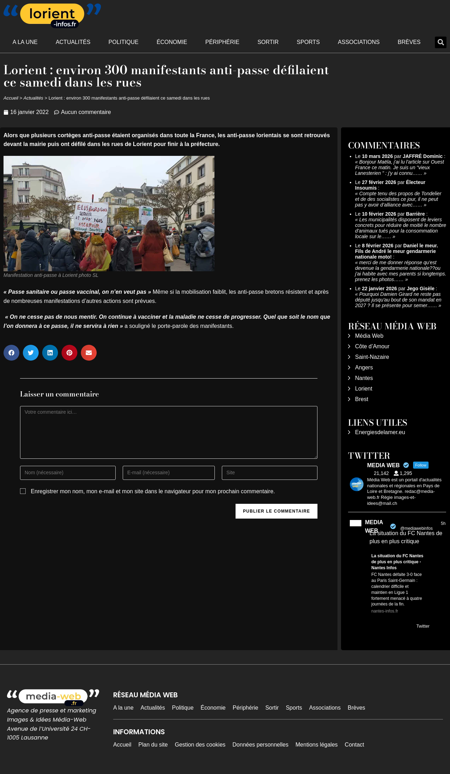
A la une (25, 42)
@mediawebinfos (416, 528)
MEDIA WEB (374, 526)
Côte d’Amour (372, 346)
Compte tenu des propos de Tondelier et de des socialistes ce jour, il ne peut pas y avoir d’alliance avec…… (398, 199)
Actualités (73, 42)
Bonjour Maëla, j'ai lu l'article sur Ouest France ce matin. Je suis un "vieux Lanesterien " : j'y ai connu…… (399, 167)
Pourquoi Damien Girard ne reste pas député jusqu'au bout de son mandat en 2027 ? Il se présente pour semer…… (398, 299)
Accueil (11, 98)
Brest (361, 399)
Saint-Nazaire (372, 357)
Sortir (267, 42)
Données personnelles (260, 745)
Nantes (364, 378)
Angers (364, 367)
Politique (124, 42)
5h (443, 523)
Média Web (369, 336)
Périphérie (222, 42)
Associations (359, 42)
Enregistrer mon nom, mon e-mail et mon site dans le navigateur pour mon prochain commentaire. (153, 491)
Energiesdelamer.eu (380, 432)
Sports (308, 42)
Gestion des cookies (200, 745)
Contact (354, 745)
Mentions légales (317, 745)
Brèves (409, 42)
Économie (171, 42)
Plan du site (153, 745)
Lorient (363, 389)
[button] (440, 42)
